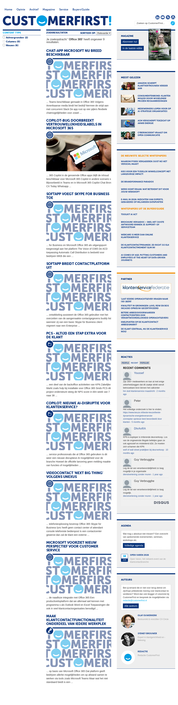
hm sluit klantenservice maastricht (139, 391)
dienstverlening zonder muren (137, 474)
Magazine (49, 9)
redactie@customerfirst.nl (135, 600)
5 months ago (138, 422)
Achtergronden (15, 37)
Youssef (139, 373)
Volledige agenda (133, 545)
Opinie (21, 9)
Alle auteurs (130, 605)
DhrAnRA (140, 428)
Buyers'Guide (81, 9)
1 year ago (158, 474)
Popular (144, 363)
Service (63, 9)
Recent (134, 363)
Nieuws (10, 45)
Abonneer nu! (130, 41)
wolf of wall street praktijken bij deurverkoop (143, 450)
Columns (11, 41)
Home (8, 9)
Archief (33, 9)
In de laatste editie (132, 48)
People (125, 363)
